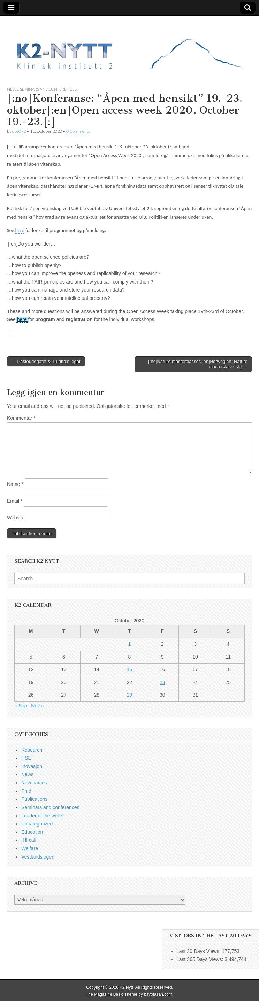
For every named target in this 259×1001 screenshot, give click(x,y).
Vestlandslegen (37, 857)
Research (31, 750)
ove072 (19, 131)
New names (34, 782)
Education (32, 832)
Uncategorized (37, 824)
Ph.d (26, 791)
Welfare (29, 848)
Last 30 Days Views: (199, 951)
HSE (26, 758)
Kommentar (21, 418)
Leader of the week (42, 815)
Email (14, 501)
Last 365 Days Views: (200, 959)
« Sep (20, 705)
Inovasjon (31, 766)
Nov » (37, 705)
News (12, 89)
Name (15, 484)
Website (15, 517)
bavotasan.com (158, 994)
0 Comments (78, 131)
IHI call (28, 840)
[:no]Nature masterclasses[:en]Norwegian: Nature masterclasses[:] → (197, 364)
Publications (34, 799)
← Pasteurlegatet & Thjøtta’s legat (46, 361)
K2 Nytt (126, 987)
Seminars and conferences (48, 89)
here (19, 230)
